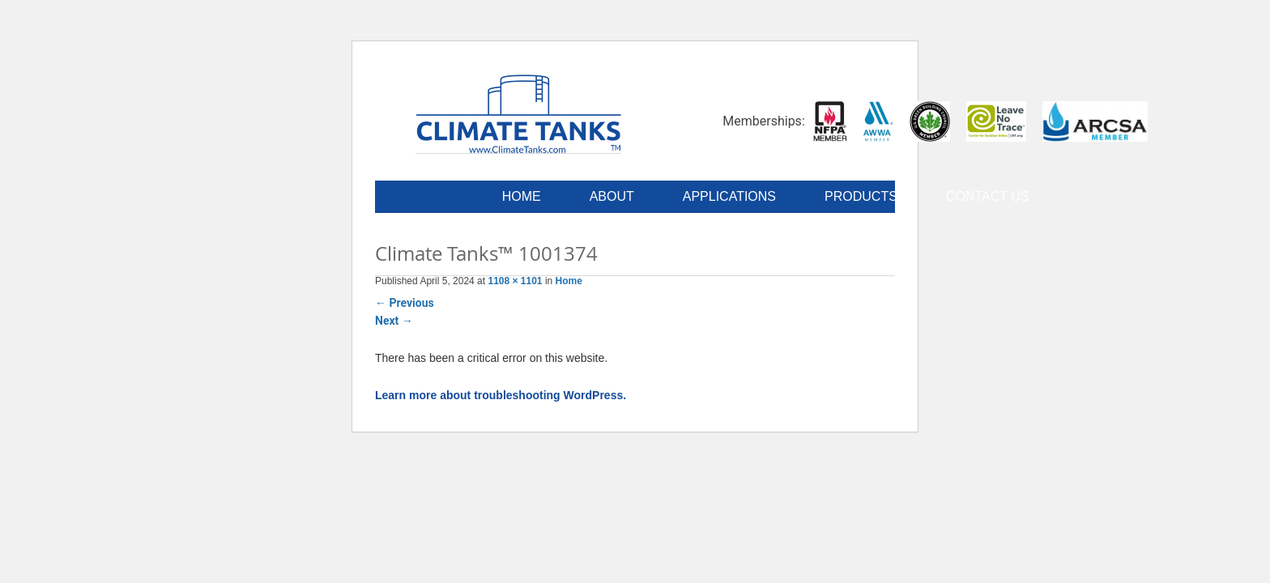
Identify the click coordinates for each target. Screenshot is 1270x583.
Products (861, 196)
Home (521, 196)
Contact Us (987, 196)
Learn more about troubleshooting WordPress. (500, 395)
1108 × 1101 (515, 281)
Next (394, 320)
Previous (404, 302)
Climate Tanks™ (518, 113)
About (612, 196)
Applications (729, 196)
